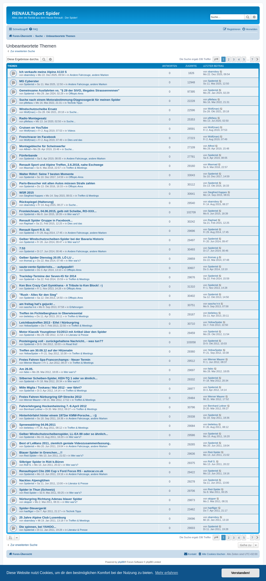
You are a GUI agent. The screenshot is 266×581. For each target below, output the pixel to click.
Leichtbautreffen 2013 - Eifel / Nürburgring (49, 322)
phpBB (121, 562)
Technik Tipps (75, 102)
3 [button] (233, 59)
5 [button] (244, 59)
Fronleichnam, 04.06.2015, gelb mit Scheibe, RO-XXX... (58, 211)
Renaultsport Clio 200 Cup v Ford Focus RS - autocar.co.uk (61, 471)
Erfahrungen (76, 307)
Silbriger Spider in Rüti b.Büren (41, 461)
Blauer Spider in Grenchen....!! (40, 452)
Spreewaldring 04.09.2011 (37, 424)
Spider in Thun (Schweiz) (37, 489)
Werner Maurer (32, 362)
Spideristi (29, 84)
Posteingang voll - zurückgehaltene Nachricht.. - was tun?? (61, 341)
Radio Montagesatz (32, 118)
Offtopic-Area (76, 93)
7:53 (22, 248)
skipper (28, 502)
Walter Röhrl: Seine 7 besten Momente (46, 174)
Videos (71, 130)
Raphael (28, 223)
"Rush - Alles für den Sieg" (38, 294)
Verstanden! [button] (240, 573)
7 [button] (252, 59)
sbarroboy (29, 75)
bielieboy (29, 316)
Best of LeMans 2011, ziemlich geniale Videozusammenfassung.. (65, 443)
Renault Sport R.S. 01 (34, 229)
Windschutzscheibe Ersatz (38, 109)
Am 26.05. (26, 369)
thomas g (29, 260)
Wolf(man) (30, 112)
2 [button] (228, 59)
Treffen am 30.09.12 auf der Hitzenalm (46, 350)
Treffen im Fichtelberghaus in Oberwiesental (50, 313)
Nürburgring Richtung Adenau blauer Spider (50, 499)
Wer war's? (73, 214)
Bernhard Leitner (33, 409)
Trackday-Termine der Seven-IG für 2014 (47, 276)
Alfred (27, 149)
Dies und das (75, 140)
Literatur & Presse (78, 335)
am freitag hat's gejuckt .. (37, 304)
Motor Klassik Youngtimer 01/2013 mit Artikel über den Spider (63, 332)
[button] (216, 59)
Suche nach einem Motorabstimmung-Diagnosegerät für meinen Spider (69, 99)
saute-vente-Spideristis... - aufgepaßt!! (46, 267)
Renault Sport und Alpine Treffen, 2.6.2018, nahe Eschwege (61, 164)
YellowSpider (31, 325)
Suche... (73, 112)
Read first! (71, 344)
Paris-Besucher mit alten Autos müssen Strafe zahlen (57, 183)
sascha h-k (30, 307)
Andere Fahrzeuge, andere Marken (89, 75)
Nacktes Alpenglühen (34, 480)
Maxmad (29, 167)
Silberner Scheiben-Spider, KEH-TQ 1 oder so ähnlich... (58, 378)
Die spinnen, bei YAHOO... (37, 526)
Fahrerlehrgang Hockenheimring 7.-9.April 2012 (53, 406)
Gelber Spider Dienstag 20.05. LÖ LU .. (46, 257)
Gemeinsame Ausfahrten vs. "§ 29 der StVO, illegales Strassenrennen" (69, 90)
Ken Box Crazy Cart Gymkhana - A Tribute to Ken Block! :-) (61, 285)
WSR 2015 (26, 192)
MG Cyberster (29, 81)
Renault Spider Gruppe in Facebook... (46, 220)
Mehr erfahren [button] (166, 573)
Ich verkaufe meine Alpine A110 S (43, 72)
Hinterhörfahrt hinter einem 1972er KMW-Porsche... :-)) (58, 415)
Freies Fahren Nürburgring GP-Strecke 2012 (50, 397)
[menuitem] (33, 29)
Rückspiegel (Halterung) (36, 202)
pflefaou (28, 102)
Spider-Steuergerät (32, 508)
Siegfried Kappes (33, 195)
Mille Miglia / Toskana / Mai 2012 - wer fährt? (50, 387)
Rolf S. (28, 464)
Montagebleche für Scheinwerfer (42, 146)
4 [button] (238, 59)
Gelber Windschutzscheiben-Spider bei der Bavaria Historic (61, 239)
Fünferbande (28, 155)
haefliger (29, 511)
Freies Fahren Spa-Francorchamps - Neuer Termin (54, 359)
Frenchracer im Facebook (37, 137)
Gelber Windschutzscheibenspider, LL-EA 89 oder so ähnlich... (63, 434)
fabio (26, 372)
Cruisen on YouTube (33, 127)
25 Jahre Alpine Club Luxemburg (42, 517)
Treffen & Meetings (76, 167)
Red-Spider (30, 455)
